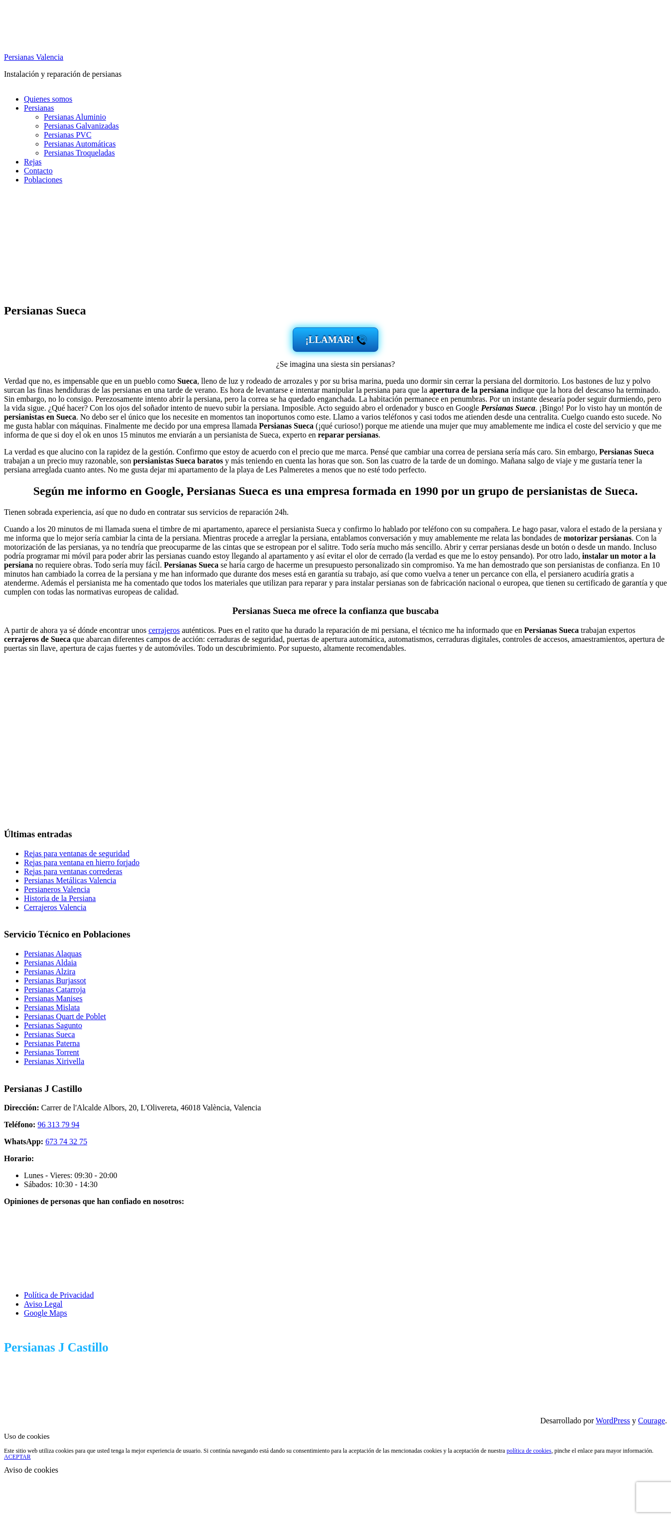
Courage (651, 1420)
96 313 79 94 (58, 1124)
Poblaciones (43, 179)
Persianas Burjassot (55, 980)
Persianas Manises (53, 998)
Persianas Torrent (51, 1052)
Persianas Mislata (52, 1007)
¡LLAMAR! (329, 339)
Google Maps (45, 1313)
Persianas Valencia (33, 57)
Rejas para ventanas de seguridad (76, 853)
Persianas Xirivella (54, 1061)
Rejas (33, 161)
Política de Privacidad (59, 1295)
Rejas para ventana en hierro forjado (81, 862)
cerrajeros (164, 630)
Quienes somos (48, 99)
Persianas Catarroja (55, 989)
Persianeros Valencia (57, 889)
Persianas (39, 108)
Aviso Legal (43, 1304)
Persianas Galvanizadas (81, 126)
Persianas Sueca (49, 1034)
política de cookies (529, 1450)
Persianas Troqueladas (79, 153)
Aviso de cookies (31, 1470)
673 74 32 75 (66, 1141)
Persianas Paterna (52, 1043)
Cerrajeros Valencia (55, 907)
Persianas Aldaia (50, 962)
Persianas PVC (68, 135)
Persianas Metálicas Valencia (70, 880)
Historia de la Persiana (60, 898)
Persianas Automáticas (79, 144)
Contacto (38, 170)
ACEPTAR (17, 1456)
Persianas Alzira (50, 971)
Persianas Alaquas (53, 953)
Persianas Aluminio (75, 117)
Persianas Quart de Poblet (65, 1016)
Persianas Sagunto (53, 1025)
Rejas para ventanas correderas (73, 871)
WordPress (613, 1420)
